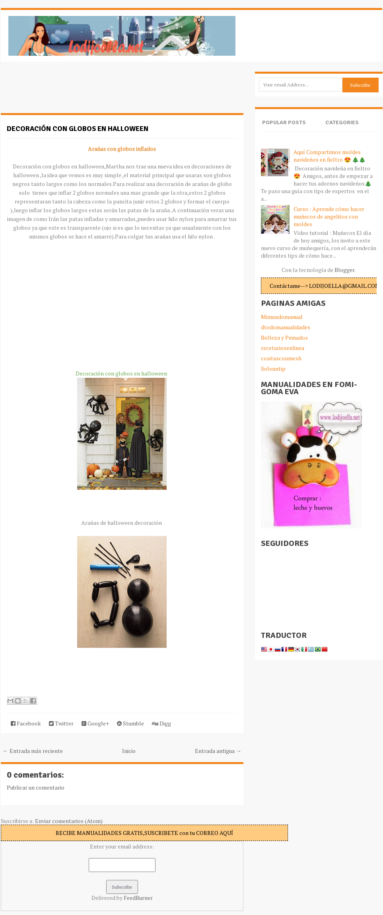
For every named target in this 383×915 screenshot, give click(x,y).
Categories (342, 122)
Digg (161, 723)
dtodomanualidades (285, 327)
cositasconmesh (281, 358)
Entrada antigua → (218, 751)
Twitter (61, 723)
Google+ (95, 723)
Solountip (273, 368)
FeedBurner (138, 897)
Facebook (26, 723)
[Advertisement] (64, 91)
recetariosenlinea (282, 348)
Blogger (344, 270)
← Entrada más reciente (33, 751)
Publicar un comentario (35, 787)
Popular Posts (284, 122)
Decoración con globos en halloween (77, 128)
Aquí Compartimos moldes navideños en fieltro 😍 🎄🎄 (330, 155)
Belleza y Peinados (284, 337)
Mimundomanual (282, 317)
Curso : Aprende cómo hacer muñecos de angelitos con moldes (329, 216)
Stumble (130, 723)
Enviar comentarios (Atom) (69, 821)
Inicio (129, 751)
